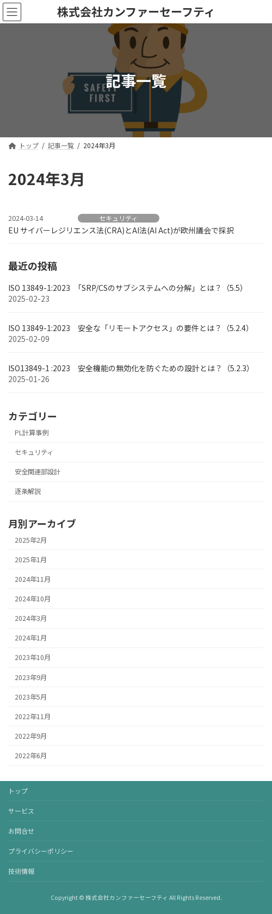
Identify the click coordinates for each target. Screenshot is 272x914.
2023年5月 (31, 697)
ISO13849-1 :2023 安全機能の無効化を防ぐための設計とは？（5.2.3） (131, 368)
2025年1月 (31, 559)
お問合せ (21, 830)
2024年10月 (33, 599)
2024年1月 (31, 638)
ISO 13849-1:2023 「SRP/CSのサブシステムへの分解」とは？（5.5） (128, 288)
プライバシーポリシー (40, 850)
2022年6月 (31, 755)
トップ (18, 790)
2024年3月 (31, 618)
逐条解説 (28, 492)
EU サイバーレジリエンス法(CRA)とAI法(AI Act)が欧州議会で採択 (121, 230)
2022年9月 (31, 736)
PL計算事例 (31, 432)
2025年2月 (31, 540)
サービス (21, 810)
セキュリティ (118, 218)
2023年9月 (31, 677)
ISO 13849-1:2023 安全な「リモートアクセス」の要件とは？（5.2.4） (131, 328)
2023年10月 (33, 658)
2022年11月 (33, 716)
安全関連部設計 (37, 472)
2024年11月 (33, 579)
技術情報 (21, 870)
